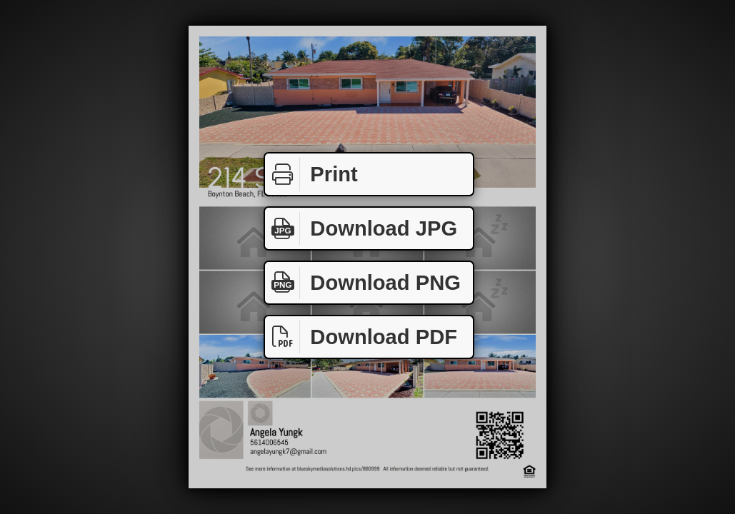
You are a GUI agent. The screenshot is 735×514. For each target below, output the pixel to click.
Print (311, 174)
